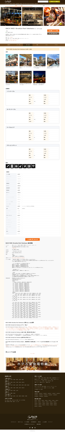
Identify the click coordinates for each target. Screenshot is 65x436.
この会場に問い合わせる (32, 240)
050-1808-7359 (53, 34)
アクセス (56, 45)
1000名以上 (40, 406)
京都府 (11, 388)
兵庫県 (17, 388)
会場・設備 (28, 45)
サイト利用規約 (27, 422)
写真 (37, 45)
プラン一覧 (18, 45)
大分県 (17, 396)
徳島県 (6, 393)
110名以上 (43, 402)
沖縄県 (26, 396)
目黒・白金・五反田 (15, 400)
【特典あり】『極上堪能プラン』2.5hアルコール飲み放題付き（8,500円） (42, 328)
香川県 (9, 393)
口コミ (47, 45)
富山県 (9, 385)
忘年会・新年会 (43, 378)
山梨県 (17, 385)
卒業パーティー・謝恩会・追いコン (40, 382)
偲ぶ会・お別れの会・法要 (49, 381)
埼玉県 (14, 382)
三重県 (6, 388)
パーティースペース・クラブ (39, 388)
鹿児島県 (23, 396)
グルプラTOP (7, 3)
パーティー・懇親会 (38, 378)
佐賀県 (9, 396)
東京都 (20, 382)
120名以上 (47, 402)
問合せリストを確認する (54, 1)
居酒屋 (53, 388)
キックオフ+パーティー (38, 381)
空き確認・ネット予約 (53, 31)
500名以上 (43, 405)
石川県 (11, 385)
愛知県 (28, 385)
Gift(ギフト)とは (20, 422)
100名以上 (39, 402)
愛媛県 (11, 393)
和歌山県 (23, 388)
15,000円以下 (50, 395)
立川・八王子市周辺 (22, 400)
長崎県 (11, 396)
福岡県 (6, 396)
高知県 (14, 393)
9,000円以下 (36, 395)
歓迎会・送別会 (49, 378)
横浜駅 (21, 3)
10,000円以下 (41, 395)
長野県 (20, 385)
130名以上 (51, 402)
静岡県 (25, 385)
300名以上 (36, 405)
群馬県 (11, 382)
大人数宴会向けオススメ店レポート (29, 424)
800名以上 (55, 405)
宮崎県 (20, 396)
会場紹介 (8, 45)
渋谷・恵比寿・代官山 (8, 400)
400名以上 (39, 405)
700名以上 (51, 405)
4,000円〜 (11, 37)
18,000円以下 (55, 395)
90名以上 (36, 402)
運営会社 (39, 422)
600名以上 (47, 405)
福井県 (14, 385)
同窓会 (43, 381)
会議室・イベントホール (47, 388)
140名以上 (55, 402)
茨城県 (6, 382)
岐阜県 (23, 385)
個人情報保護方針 (33, 422)
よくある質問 (45, 422)
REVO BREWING (45, 345)
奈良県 (20, 388)
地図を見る (14, 248)
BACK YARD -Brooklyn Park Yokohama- (28, 3)
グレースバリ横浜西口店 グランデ (36, 345)
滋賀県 (9, 388)
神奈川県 (11, 3)
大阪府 (14, 388)
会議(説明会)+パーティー (56, 378)
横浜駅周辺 (17, 3)
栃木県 (9, 382)
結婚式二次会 (48, 382)
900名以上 (36, 406)
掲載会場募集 (39, 424)
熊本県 (14, 396)
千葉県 (17, 382)
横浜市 (14, 3)
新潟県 (6, 385)
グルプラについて (13, 422)
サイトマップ (50, 422)
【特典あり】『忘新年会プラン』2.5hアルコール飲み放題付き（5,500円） (40, 327)
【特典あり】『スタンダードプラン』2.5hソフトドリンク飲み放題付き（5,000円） (40, 329)
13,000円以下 (46, 395)
